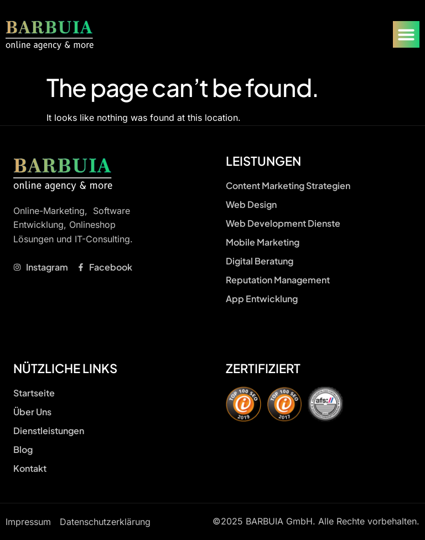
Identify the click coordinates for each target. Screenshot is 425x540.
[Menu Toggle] (406, 34)
